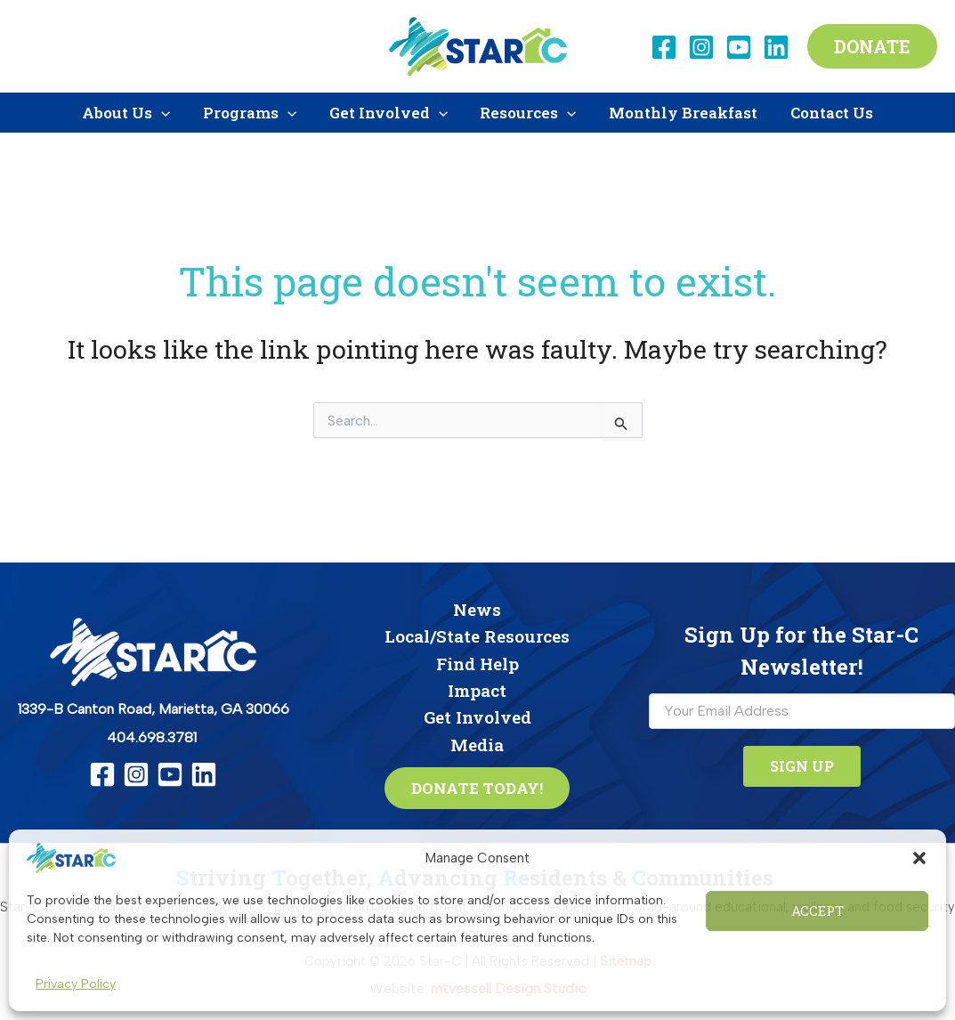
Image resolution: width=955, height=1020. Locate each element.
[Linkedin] (776, 47)
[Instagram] (701, 47)
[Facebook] (664, 47)
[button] (919, 858)
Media (477, 744)
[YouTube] (738, 47)
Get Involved (477, 718)
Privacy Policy (76, 984)
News (477, 609)
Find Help (477, 663)
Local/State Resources (477, 636)
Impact (477, 690)
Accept (817, 910)
